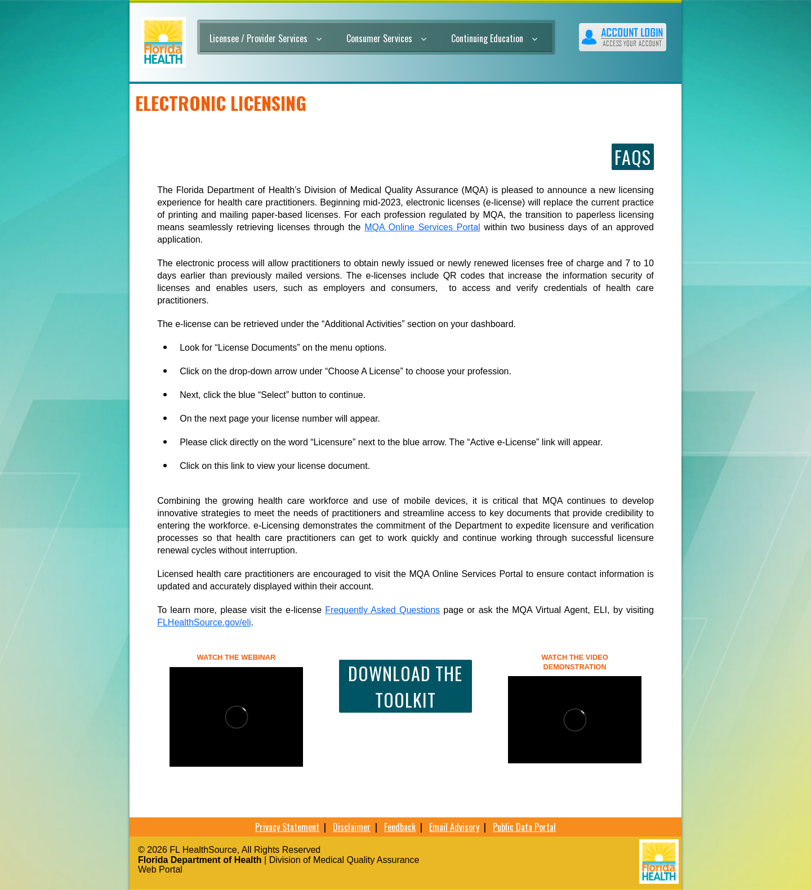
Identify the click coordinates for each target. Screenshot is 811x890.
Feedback (400, 827)
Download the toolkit (405, 686)
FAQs (632, 157)
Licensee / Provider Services (266, 38)
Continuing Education (494, 38)
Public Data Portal (524, 827)
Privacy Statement (287, 827)
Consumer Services (386, 38)
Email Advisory (454, 827)
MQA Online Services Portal (422, 227)
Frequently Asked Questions (382, 610)
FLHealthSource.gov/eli (204, 622)
